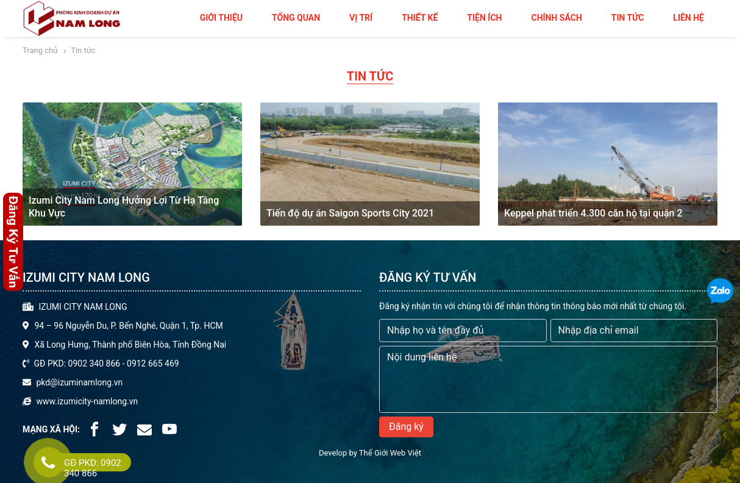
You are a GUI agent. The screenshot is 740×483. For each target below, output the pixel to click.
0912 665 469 (153, 363)
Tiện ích (484, 18)
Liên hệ (688, 18)
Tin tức (627, 18)
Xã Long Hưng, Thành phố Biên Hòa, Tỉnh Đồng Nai (130, 344)
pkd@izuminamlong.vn (79, 382)
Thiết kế (420, 18)
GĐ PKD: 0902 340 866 (77, 363)
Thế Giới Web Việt (390, 452)
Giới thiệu (221, 18)
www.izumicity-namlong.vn (87, 401)
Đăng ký (406, 426)
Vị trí (360, 18)
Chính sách (556, 18)
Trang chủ (40, 50)
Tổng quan (296, 18)
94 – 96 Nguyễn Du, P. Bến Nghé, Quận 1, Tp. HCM (128, 326)
